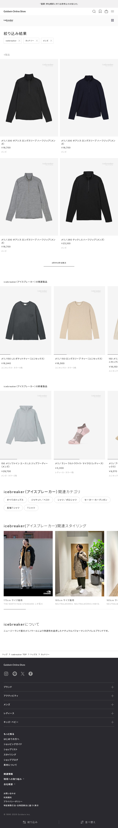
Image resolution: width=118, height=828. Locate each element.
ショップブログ (11, 759)
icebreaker (11, 40)
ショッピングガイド (13, 744)
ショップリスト (11, 749)
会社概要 (9, 784)
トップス (33, 654)
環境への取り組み (14, 779)
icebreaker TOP (19, 654)
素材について (10, 764)
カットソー (30, 40)
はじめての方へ (12, 739)
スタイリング (10, 754)
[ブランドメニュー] (112, 20)
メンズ (45, 40)
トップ (5, 654)
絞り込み (30, 822)
